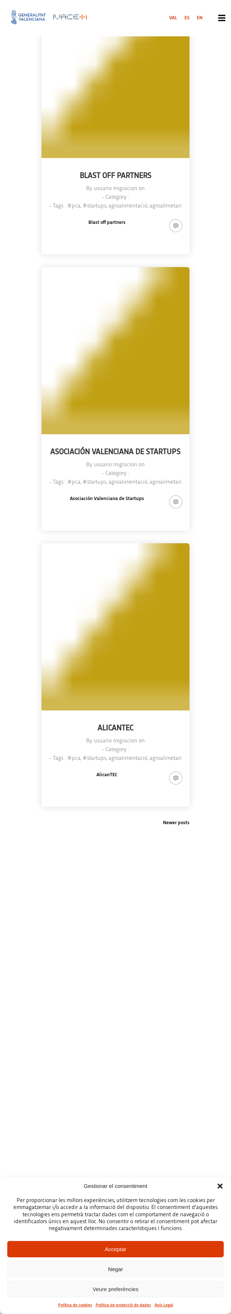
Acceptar (115, 1249)
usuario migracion (115, 188)
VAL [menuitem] (173, 17)
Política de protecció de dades (123, 1305)
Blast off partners (107, 222)
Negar (115, 1269)
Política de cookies (75, 1305)
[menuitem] (173, 18)
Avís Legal (164, 1305)
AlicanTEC (107, 774)
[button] (220, 1186)
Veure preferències (116, 1289)
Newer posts (176, 822)
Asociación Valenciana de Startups (107, 498)
